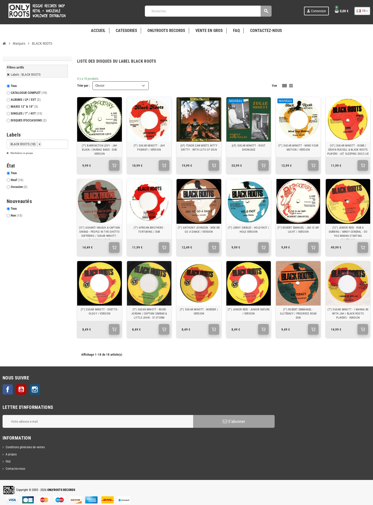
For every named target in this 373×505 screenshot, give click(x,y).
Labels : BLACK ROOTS (26, 74)
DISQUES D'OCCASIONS (28, 120)
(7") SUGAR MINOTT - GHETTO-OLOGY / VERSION (99, 311)
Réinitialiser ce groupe (21, 153)
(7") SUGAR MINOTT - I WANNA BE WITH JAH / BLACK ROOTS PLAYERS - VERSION (348, 313)
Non (16, 215)
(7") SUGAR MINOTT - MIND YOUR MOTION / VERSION (298, 147)
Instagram (35, 389)
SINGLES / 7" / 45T (26, 113)
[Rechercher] (208, 11)
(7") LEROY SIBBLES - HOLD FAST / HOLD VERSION (248, 229)
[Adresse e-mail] (98, 421)
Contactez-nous (15, 468)
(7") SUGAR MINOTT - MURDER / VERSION (199, 311)
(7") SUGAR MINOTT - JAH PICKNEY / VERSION (149, 147)
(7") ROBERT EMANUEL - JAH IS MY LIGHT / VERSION (298, 229)
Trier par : (83, 85)
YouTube (21, 389)
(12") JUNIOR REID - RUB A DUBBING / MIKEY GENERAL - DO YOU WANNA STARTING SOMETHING (348, 234)
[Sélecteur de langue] (362, 11)
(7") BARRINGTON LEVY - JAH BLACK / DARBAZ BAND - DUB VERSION (99, 149)
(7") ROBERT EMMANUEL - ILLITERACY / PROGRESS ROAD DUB (298, 313)
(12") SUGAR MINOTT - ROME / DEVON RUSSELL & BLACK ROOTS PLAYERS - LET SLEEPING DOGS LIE (348, 149)
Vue (274, 85)
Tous (14, 86)
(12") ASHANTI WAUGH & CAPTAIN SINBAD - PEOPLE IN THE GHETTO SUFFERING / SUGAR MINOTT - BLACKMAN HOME (99, 234)
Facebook (8, 389)
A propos (11, 454)
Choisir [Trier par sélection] (99, 85)
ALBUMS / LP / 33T (26, 100)
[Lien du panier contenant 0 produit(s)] (341, 11)
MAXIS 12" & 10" (24, 106)
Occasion (19, 187)
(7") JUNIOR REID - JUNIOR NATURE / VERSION (249, 311)
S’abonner (234, 421)
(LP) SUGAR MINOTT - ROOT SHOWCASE (248, 147)
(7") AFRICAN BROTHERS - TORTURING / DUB (149, 229)
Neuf (17, 180)
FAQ (8, 461)
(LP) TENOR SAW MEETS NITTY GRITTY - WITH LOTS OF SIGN (198, 147)
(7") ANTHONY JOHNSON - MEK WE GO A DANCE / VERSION (199, 229)
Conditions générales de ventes (25, 447)
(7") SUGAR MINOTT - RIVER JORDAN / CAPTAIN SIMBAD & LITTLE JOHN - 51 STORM (149, 313)
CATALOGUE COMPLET (29, 93)
